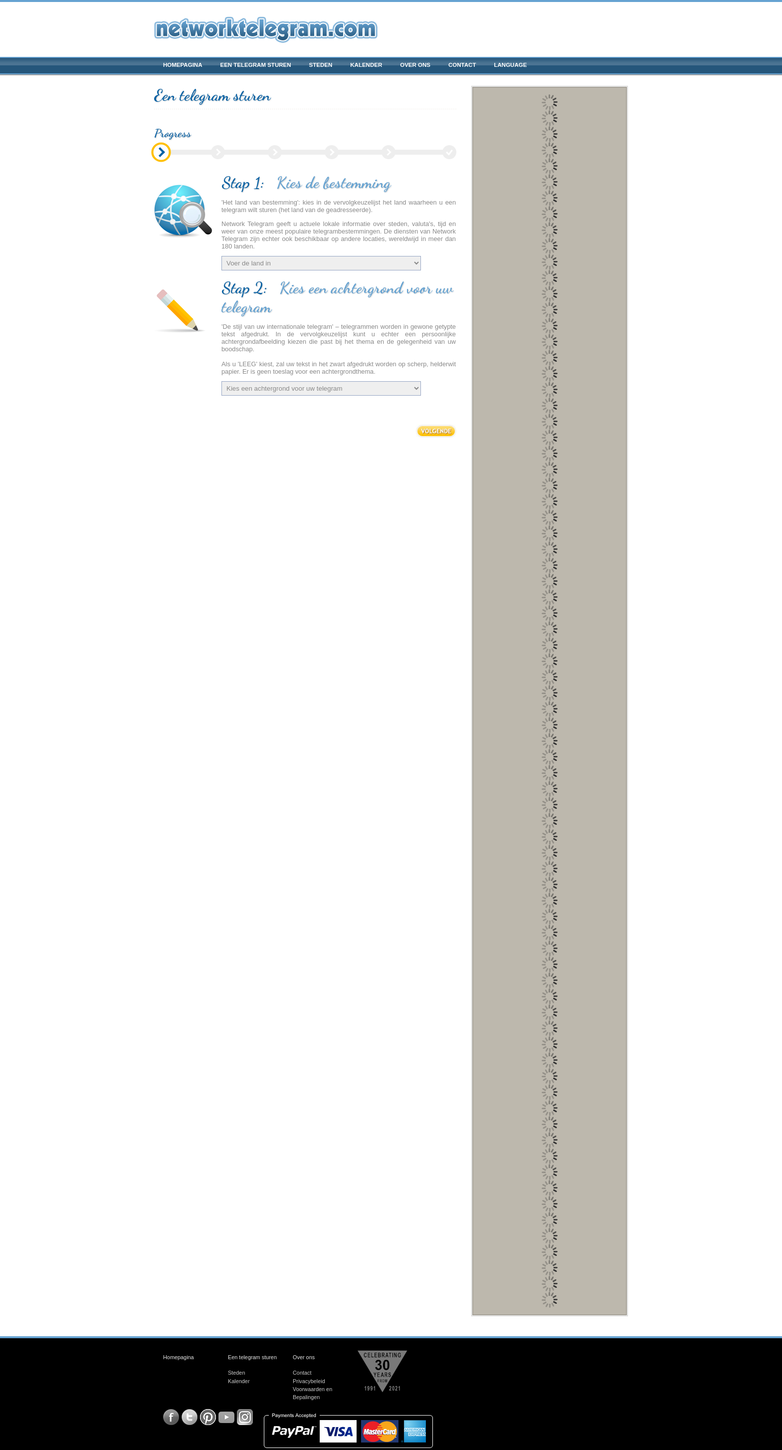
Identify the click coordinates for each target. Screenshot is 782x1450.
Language (510, 65)
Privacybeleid (309, 1381)
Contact (462, 65)
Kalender (366, 65)
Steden (321, 65)
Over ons (415, 65)
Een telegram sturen (255, 65)
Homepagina (182, 65)
